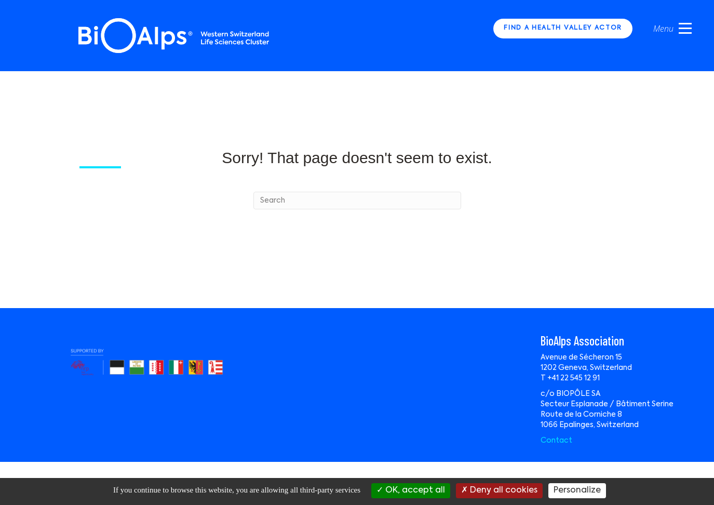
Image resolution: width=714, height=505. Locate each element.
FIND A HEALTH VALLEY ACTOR (563, 28)
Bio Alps (174, 35)
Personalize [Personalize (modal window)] (577, 490)
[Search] (357, 200)
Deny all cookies (499, 490)
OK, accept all (410, 490)
